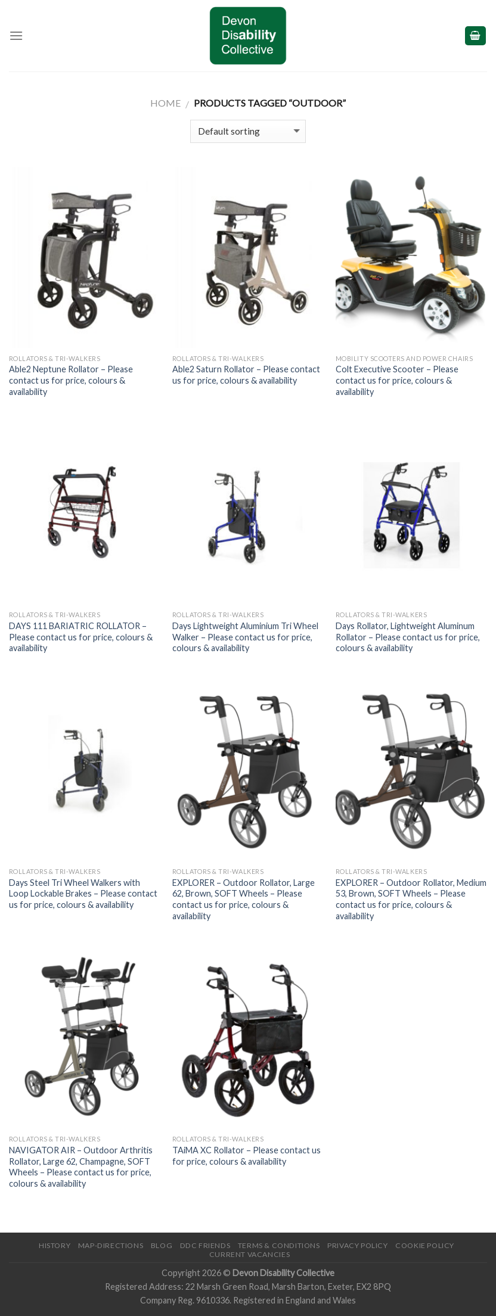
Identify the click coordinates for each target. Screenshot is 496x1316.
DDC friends (205, 1245)
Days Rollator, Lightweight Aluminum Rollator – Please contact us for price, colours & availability (408, 637)
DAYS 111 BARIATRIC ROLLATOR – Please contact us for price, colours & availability (81, 637)
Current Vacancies (249, 1254)
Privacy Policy (357, 1245)
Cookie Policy (424, 1245)
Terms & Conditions (279, 1245)
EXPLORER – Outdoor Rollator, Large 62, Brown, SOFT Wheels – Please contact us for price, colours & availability (243, 899)
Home (165, 102)
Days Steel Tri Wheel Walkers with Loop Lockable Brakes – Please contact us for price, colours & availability (83, 894)
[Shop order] (247, 131)
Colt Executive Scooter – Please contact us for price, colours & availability (397, 380)
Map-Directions (111, 1245)
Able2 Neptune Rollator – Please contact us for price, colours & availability (71, 380)
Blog (161, 1245)
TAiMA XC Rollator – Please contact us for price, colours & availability (246, 1155)
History (54, 1245)
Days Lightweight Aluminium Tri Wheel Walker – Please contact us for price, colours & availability (245, 637)
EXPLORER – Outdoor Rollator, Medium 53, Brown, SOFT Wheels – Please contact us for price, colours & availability (411, 899)
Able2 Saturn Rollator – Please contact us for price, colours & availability (246, 374)
